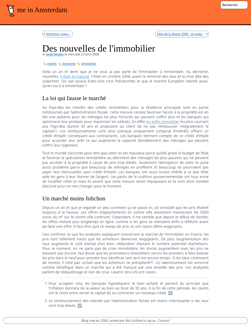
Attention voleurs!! (58, 34)
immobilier (88, 64)
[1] (55, 130)
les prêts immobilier (162, 121)
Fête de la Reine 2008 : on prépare (181, 34)
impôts (52, 64)
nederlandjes (55, 54)
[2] (151, 261)
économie (69, 64)
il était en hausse (74, 76)
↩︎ (170, 292)
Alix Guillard (134, 320)
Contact (164, 320)
